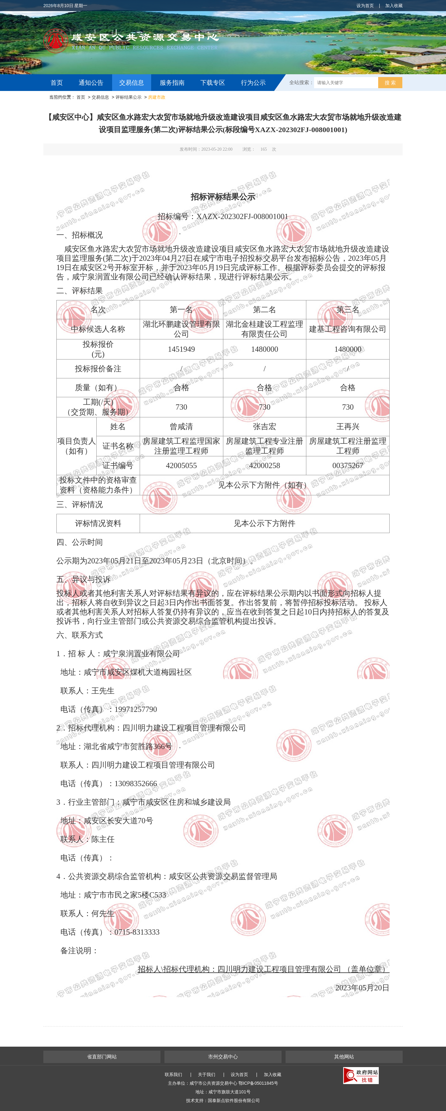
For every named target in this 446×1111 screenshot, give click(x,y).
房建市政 (156, 97)
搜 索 (390, 82)
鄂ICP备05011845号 (258, 1083)
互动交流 (64, 99)
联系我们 (173, 1074)
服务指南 (172, 82)
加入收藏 (394, 5)
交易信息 (131, 82)
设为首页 (365, 5)
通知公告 (91, 82)
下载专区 (212, 82)
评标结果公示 (129, 97)
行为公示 (253, 82)
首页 (56, 82)
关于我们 (206, 1074)
